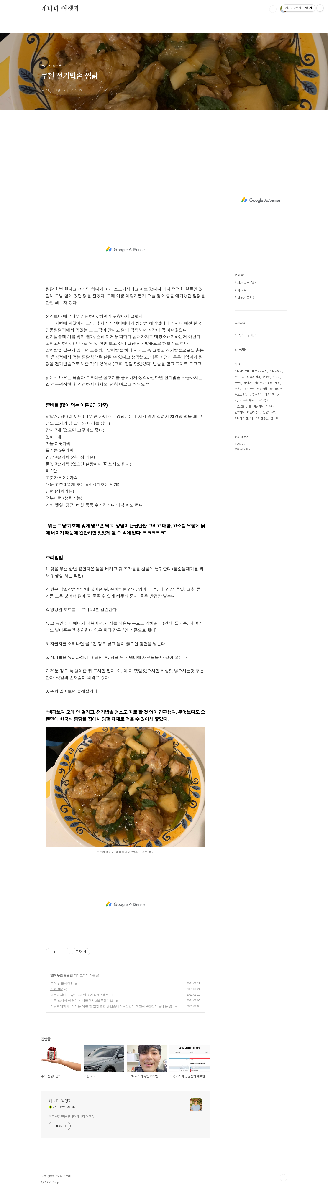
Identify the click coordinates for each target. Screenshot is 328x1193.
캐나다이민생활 (259, 418)
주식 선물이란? (61, 983)
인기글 (252, 335)
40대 (238, 400)
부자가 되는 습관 (245, 283)
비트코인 (250, 388)
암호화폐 (240, 412)
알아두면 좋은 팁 (62, 975)
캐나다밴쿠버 (242, 371)
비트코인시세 (259, 371)
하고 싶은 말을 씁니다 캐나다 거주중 (71, 1116)
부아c (238, 383)
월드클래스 (276, 388)
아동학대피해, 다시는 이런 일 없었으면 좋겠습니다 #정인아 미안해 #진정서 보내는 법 (111, 1006)
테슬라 (270, 406)
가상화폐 (259, 406)
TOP (283, 1177)
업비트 (274, 418)
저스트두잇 (241, 394)
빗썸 (277, 383)
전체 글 (239, 275)
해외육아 (248, 400)
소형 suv (56, 989)
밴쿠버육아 (256, 394)
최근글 (239, 335)
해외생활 (262, 388)
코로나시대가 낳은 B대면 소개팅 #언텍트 (79, 995)
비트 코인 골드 (243, 406)
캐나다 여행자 (60, 9)
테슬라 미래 (253, 377)
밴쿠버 (266, 377)
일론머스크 (269, 412)
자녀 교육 (240, 290)
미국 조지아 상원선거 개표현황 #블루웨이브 (81, 1000)
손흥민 (238, 388)
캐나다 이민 (241, 418)
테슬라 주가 (262, 400)
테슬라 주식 (253, 412)
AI (278, 394)
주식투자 (240, 377)
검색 (272, 9)
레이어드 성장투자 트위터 (258, 383)
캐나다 (276, 377)
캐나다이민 (276, 371)
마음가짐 (270, 394)
